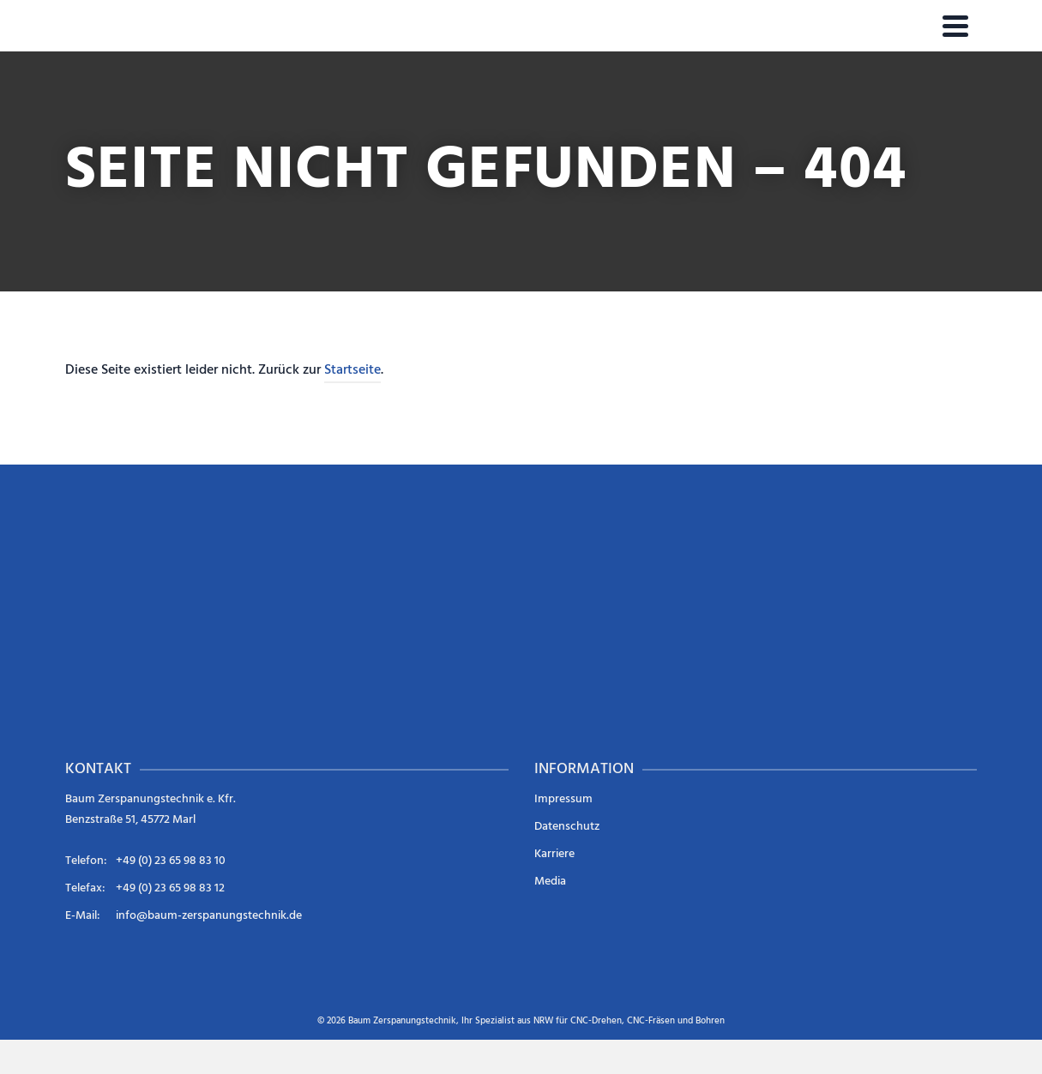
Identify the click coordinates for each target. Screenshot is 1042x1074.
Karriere (554, 854)
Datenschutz (566, 827)
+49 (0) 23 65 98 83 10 (171, 861)
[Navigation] (955, 25)
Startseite (352, 370)
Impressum (563, 799)
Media (550, 881)
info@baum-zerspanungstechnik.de (209, 916)
